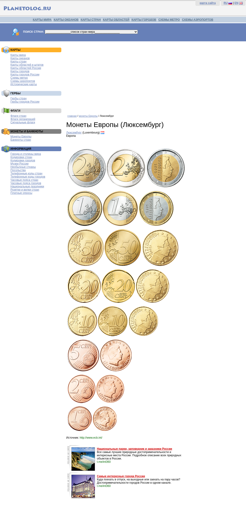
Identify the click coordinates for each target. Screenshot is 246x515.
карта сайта (208, 3)
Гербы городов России (24, 101)
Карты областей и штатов (26, 64)
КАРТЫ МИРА (42, 19)
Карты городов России (24, 74)
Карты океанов (20, 58)
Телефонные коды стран (26, 173)
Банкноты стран (20, 139)
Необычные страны (23, 167)
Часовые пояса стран (24, 180)
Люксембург (74, 132)
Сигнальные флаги (22, 122)
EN (236, 3)
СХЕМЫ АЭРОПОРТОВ (197, 19)
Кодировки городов (22, 160)
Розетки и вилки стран (24, 189)
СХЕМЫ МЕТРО (169, 19)
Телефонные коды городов (27, 176)
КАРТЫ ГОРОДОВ (143, 19)
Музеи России (19, 163)
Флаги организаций (22, 119)
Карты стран (18, 61)
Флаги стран (18, 115)
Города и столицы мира (25, 154)
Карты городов (19, 71)
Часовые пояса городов (25, 183)
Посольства (18, 170)
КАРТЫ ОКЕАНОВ (66, 19)
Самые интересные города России (121, 476)
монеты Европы (88, 115)
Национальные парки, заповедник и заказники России (134, 448)
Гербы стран (18, 98)
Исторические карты (23, 84)
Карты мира (18, 55)
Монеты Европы (20, 136)
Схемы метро (19, 77)
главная (72, 115)
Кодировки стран (21, 157)
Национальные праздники (27, 186)
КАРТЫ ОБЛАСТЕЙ (116, 19)
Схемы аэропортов (22, 81)
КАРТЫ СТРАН (91, 19)
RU (226, 3)
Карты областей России (25, 68)
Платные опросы (21, 193)
